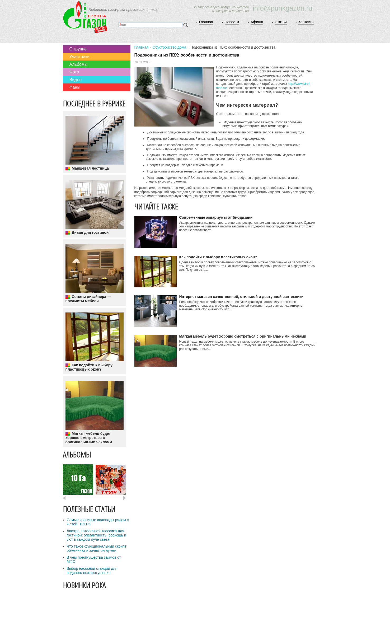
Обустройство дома (169, 47)
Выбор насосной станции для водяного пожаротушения (92, 570)
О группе (78, 49)
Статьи (280, 22)
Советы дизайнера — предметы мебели (88, 299)
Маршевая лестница (90, 168)
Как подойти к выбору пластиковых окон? (88, 367)
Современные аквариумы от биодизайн (216, 217)
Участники (79, 56)
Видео (75, 79)
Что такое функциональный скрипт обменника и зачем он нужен (96, 548)
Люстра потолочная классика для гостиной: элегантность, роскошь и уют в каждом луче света (96, 535)
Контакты (306, 22)
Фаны (74, 87)
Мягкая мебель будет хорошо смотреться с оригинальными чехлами (88, 437)
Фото (74, 72)
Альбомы (78, 64)
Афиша (257, 22)
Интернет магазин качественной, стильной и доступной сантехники (241, 297)
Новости (232, 22)
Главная (206, 22)
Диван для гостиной (90, 232)
